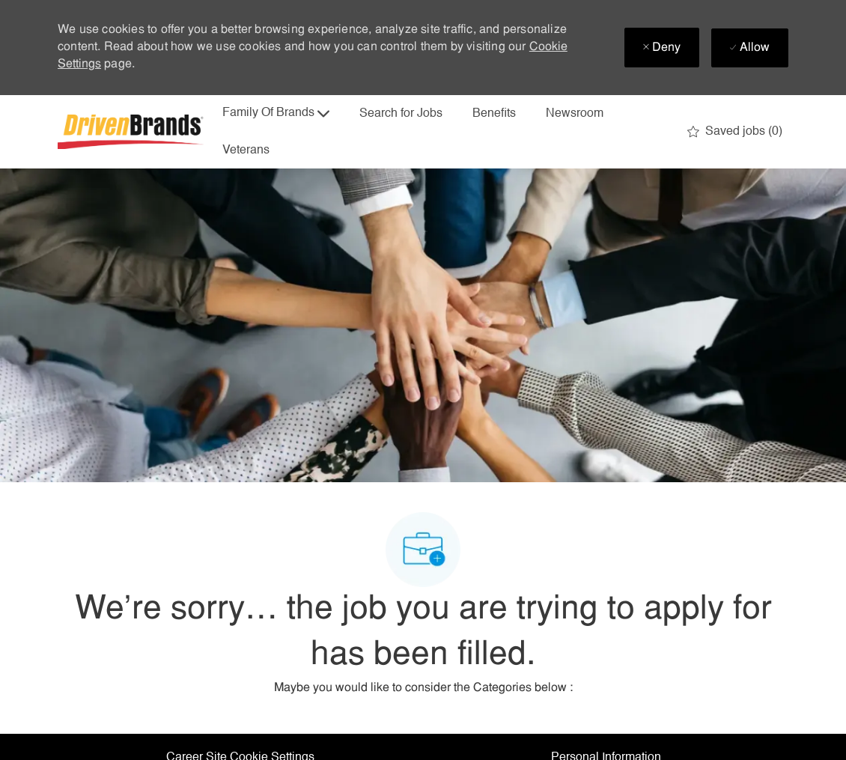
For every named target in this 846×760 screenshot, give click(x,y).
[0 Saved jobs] (734, 132)
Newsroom (574, 114)
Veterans (246, 150)
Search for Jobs (400, 114)
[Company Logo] (132, 132)
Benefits (494, 114)
